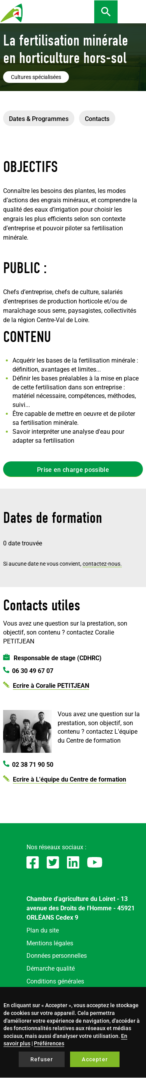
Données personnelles (56, 955)
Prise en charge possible (73, 469)
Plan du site (42, 930)
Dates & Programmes (39, 119)
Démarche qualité (50, 968)
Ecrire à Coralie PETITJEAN (51, 685)
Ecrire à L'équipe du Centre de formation (69, 779)
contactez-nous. (102, 564)
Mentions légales (49, 943)
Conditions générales (55, 981)
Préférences (49, 1043)
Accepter (95, 1059)
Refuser (41, 1059)
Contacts (97, 119)
